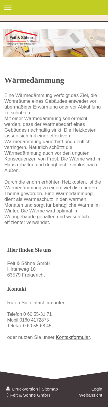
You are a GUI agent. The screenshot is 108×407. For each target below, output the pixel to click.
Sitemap (50, 389)
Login (96, 389)
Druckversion (22, 389)
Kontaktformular (73, 337)
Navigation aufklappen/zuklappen (54, 7)
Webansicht (90, 395)
